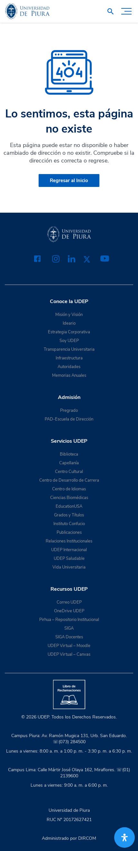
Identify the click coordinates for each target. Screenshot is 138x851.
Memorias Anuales (69, 375)
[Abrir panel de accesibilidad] (124, 837)
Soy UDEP (69, 341)
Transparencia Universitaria (69, 349)
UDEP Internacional (69, 550)
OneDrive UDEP (69, 611)
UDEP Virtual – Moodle (69, 646)
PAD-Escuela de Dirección (69, 419)
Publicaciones (69, 532)
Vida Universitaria (69, 567)
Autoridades (69, 367)
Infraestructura (69, 358)
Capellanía (69, 463)
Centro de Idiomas (69, 489)
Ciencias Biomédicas (69, 498)
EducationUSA (69, 506)
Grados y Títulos (69, 515)
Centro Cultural (69, 472)
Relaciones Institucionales (69, 541)
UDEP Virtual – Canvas (69, 654)
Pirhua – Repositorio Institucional (69, 620)
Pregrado (69, 410)
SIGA (69, 628)
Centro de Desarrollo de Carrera (69, 480)
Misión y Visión (69, 315)
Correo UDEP (69, 602)
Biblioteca (69, 454)
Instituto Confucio (69, 524)
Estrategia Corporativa (69, 332)
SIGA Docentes (69, 637)
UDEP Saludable (69, 558)
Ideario (69, 323)
